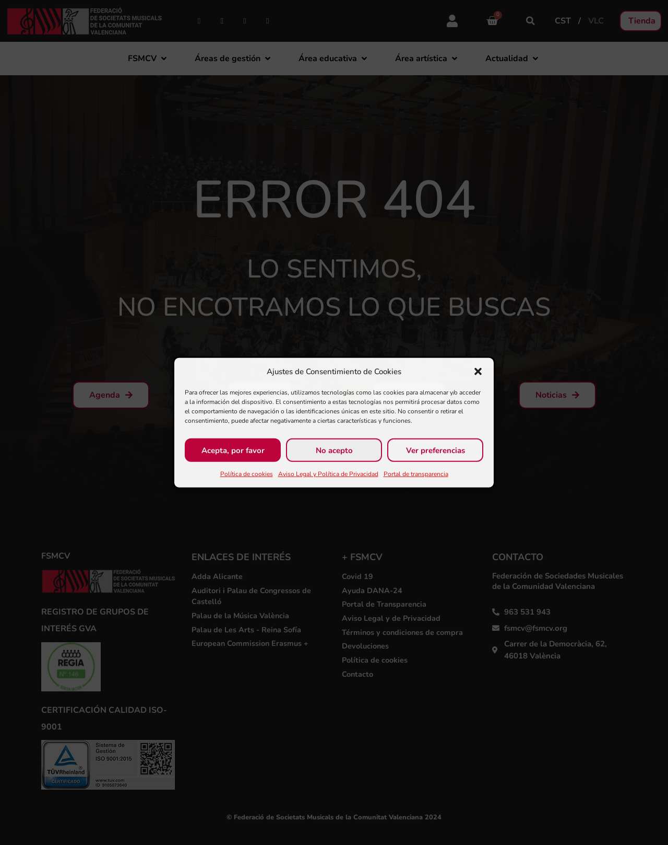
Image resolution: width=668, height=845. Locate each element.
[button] (478, 371)
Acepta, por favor (233, 450)
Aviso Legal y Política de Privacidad (328, 474)
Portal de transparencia (416, 474)
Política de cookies (246, 474)
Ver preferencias (435, 450)
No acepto (334, 450)
